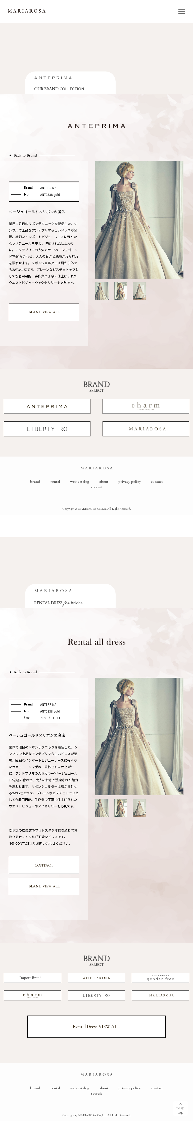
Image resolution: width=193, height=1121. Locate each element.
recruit (96, 487)
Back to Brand (25, 155)
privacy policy (129, 481)
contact (157, 481)
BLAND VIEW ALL (44, 312)
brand (35, 481)
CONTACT (44, 865)
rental (55, 481)
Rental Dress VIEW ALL (96, 1026)
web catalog (79, 481)
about (103, 481)
